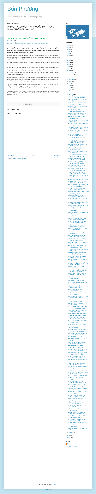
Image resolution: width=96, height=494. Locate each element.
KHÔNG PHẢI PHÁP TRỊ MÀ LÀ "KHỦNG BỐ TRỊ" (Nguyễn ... (76, 290)
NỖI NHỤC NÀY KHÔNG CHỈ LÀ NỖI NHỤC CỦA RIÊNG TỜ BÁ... (77, 246)
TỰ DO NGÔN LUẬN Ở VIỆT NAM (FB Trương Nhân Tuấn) (78, 138)
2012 (68, 437)
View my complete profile (72, 446)
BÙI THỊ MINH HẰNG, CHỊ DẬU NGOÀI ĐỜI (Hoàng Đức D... (78, 277)
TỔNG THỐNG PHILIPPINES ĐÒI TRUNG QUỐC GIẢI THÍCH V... (76, 364)
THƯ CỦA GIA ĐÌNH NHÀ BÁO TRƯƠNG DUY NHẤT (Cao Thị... (77, 318)
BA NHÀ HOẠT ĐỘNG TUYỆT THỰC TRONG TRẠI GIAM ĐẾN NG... (77, 413)
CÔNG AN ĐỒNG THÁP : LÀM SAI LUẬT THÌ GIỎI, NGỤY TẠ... (77, 182)
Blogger (54, 484)
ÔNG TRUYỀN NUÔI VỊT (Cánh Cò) (77, 423)
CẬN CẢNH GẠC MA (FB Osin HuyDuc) (78, 179)
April (70, 90)
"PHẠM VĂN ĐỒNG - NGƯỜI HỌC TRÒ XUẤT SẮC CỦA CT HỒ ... (78, 128)
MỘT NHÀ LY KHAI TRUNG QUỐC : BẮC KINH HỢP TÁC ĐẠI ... (77, 103)
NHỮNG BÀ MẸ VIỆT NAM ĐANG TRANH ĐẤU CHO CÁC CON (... (77, 225)
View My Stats (48, 489)
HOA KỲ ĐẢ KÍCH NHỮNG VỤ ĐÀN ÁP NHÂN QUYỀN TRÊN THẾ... (78, 222)
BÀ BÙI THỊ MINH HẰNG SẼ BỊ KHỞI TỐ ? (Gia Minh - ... (77, 409)
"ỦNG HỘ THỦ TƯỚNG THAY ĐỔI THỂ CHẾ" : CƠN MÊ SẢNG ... (78, 131)
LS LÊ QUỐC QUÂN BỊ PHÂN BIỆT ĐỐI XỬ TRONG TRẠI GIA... (78, 152)
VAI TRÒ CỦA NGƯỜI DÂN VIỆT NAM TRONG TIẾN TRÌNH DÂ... (77, 271)
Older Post (57, 155)
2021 (68, 55)
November (71, 75)
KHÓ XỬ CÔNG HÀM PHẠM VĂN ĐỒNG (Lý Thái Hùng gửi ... (76, 416)
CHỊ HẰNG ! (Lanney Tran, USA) (76, 280)
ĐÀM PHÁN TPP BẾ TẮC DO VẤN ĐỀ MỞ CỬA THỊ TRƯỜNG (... (77, 346)
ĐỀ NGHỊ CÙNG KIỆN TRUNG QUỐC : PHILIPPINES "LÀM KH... (78, 107)
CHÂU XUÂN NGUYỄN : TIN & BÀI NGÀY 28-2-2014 (77, 209)
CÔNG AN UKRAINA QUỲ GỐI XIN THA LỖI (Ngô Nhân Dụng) (78, 124)
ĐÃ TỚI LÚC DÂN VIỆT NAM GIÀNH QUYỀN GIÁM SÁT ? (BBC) (77, 253)
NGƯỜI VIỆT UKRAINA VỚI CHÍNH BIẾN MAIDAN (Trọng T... (77, 420)
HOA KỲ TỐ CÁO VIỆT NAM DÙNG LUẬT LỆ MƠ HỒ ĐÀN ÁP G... (77, 219)
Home (33, 155)
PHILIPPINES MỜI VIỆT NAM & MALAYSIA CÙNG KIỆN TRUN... (77, 110)
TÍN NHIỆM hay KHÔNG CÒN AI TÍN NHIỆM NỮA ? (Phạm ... (77, 311)
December (71, 72)
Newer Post (11, 155)
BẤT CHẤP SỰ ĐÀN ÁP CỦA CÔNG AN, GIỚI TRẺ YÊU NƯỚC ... (78, 185)
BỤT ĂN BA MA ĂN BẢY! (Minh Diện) (77, 375)
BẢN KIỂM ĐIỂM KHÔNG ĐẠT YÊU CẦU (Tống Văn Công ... (77, 399)
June (70, 85)
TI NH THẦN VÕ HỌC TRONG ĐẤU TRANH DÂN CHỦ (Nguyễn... (77, 162)
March (70, 92)
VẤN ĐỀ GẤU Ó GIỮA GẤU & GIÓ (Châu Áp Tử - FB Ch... (76, 267)
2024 (68, 49)
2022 (68, 53)
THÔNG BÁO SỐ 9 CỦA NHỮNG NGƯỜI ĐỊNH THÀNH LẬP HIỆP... (77, 173)
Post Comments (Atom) (20, 158)
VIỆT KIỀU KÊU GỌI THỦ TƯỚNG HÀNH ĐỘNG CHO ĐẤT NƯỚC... (77, 96)
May (70, 87)
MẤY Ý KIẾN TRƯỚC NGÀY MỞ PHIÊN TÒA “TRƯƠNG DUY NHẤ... (78, 297)
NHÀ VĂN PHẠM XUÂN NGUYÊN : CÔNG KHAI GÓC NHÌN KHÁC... (77, 159)
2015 (68, 68)
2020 (68, 58)
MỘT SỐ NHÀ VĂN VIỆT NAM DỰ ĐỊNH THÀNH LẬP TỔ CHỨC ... (78, 286)
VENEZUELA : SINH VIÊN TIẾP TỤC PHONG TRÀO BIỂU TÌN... (77, 239)
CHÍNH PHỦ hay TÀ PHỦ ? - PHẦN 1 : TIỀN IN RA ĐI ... (77, 199)
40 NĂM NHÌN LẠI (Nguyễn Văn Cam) (77, 370)
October (71, 77)
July (70, 83)
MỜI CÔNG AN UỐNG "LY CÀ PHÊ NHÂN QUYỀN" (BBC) (77, 166)
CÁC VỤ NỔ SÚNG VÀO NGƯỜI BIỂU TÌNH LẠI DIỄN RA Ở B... (78, 367)
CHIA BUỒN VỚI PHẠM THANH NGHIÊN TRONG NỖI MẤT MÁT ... (77, 382)
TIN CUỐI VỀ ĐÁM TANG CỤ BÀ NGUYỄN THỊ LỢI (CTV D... (76, 141)
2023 (68, 51)
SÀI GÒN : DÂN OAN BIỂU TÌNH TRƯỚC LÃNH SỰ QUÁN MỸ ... (77, 396)
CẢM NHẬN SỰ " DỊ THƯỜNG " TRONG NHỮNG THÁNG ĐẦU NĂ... (78, 300)
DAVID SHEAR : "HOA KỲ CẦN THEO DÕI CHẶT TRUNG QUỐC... (77, 353)
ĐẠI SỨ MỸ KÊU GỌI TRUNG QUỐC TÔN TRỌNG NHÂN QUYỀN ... (77, 236)
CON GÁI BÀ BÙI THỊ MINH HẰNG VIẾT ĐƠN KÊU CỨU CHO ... (78, 283)
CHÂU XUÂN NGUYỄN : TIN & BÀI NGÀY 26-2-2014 (77, 425)
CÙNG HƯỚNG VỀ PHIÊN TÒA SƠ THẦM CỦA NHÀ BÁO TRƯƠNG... (77, 155)
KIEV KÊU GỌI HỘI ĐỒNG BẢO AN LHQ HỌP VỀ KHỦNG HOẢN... (77, 114)
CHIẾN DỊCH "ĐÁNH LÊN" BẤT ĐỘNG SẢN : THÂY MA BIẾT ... (78, 293)
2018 (68, 62)
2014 (68, 71)
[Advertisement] (48, 465)
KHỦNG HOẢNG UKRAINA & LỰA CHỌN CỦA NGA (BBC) (76, 357)
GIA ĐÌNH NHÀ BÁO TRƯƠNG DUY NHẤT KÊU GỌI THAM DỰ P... (77, 330)
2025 (68, 47)
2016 (68, 66)
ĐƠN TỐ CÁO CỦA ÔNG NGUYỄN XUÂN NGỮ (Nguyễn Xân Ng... (77, 169)
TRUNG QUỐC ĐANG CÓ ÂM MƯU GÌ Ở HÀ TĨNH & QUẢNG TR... (78, 176)
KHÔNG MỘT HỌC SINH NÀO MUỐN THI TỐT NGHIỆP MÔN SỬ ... (77, 135)
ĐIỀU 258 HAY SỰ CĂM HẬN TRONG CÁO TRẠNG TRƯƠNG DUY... (77, 334)
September (71, 79)
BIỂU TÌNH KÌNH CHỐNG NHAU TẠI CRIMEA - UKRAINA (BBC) (77, 360)
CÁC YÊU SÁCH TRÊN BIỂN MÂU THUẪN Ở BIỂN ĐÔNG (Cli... (77, 343)
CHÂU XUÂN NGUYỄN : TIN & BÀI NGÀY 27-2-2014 (77, 321)
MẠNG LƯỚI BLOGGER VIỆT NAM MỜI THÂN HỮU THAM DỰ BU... (78, 260)
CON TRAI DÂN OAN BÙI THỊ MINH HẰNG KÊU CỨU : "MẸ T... (77, 385)
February (71, 94)
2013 (68, 435)
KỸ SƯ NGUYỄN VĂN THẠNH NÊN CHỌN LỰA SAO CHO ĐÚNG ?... (77, 196)
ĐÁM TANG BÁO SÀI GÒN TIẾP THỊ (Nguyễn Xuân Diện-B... (77, 148)
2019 (68, 60)
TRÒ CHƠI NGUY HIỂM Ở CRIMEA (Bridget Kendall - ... (77, 117)
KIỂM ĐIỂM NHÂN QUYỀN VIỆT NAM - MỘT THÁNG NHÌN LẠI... (78, 145)
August (70, 81)
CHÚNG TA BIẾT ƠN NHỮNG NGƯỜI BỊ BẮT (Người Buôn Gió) (78, 206)
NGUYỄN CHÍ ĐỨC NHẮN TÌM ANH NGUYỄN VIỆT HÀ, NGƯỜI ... (77, 257)
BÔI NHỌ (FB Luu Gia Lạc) (75, 336)
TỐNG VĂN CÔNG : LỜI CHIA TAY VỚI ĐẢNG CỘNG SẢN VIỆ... (78, 402)
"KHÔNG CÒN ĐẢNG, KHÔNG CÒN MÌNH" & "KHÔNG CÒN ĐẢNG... (77, 314)
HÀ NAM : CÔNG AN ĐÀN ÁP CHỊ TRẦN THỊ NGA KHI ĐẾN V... (78, 192)
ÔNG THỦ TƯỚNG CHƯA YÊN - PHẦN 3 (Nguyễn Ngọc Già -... (78, 203)
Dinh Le (15, 104)
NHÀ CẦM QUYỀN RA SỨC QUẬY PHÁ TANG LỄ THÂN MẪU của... (78, 264)
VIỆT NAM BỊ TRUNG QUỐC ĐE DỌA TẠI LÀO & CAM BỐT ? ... (77, 229)
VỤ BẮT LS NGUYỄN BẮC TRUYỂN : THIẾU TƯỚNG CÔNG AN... (77, 189)
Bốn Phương (22, 9)
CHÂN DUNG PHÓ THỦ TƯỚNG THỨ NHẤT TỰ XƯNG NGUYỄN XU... (77, 307)
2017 (68, 64)
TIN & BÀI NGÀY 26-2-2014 (75, 327)
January (71, 432)
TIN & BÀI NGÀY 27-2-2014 (75, 216)
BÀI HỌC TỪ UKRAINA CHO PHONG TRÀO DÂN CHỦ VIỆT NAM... (77, 274)
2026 (68, 45)
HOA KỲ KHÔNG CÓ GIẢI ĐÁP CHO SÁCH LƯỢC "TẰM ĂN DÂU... (77, 350)
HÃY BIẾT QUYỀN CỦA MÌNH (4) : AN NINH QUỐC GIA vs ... (77, 304)
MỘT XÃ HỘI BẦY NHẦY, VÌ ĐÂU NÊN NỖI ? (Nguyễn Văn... (78, 392)
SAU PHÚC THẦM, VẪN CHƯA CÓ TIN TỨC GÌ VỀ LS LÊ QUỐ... (78, 373)
